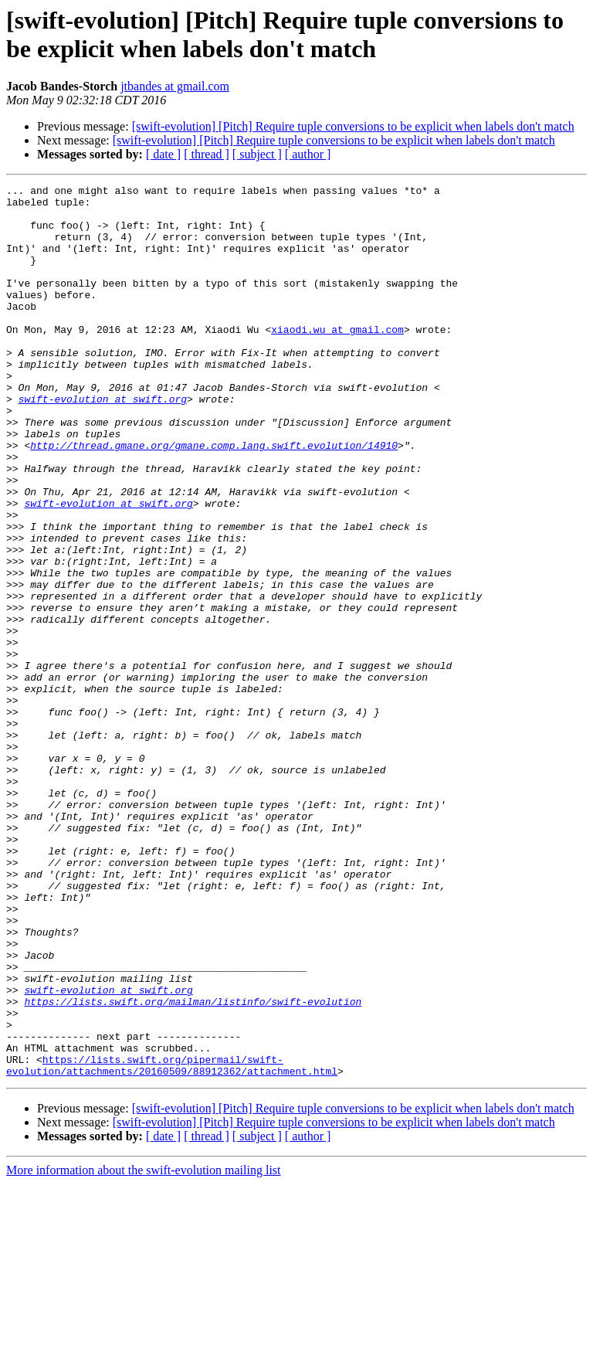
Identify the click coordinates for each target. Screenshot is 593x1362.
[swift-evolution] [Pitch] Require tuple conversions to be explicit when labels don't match (353, 126)
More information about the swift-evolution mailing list (143, 1348)
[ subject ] (257, 154)
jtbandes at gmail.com (174, 86)
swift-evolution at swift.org (103, 443)
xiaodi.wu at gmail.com (337, 359)
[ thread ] (206, 154)
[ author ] (308, 154)
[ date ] (163, 154)
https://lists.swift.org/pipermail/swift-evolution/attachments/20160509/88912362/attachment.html (171, 1242)
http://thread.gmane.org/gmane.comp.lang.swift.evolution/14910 (214, 498)
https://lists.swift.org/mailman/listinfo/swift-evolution (192, 1166)
